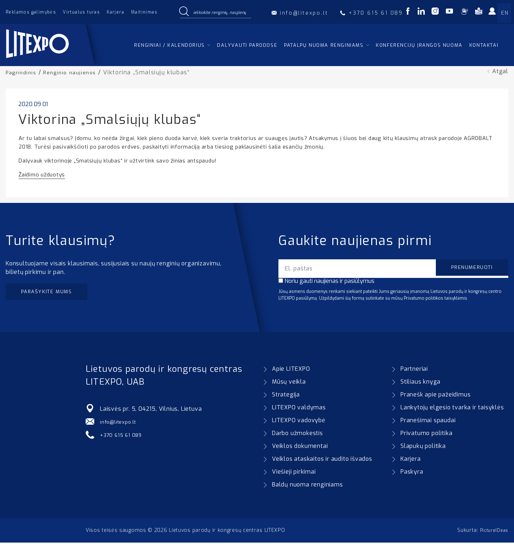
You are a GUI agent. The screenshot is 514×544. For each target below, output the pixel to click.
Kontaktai (483, 45)
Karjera (115, 12)
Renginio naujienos (76, 72)
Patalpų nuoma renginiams (323, 45)
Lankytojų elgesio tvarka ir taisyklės (452, 409)
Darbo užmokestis (297, 434)
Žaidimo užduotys (42, 174)
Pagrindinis (23, 72)
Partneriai (414, 370)
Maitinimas (144, 12)
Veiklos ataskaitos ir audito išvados (322, 460)
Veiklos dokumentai (300, 447)
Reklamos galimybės (31, 12)
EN (504, 13)
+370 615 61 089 (123, 436)
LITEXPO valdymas (299, 409)
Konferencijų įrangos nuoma (419, 45)
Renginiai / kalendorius (169, 45)
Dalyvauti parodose (247, 45)
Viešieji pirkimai (294, 473)
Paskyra (411, 473)
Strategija (286, 396)
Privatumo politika (426, 434)
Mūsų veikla (289, 383)
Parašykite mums (53, 292)
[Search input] (220, 11)
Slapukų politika (423, 447)
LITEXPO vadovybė (299, 421)
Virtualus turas (81, 12)
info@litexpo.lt (120, 423)
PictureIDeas (492, 531)
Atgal (500, 71)
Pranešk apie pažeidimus (435, 396)
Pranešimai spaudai (427, 421)
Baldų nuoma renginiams (307, 486)
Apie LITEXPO (291, 370)
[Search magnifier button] (184, 12)
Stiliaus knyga (420, 383)
